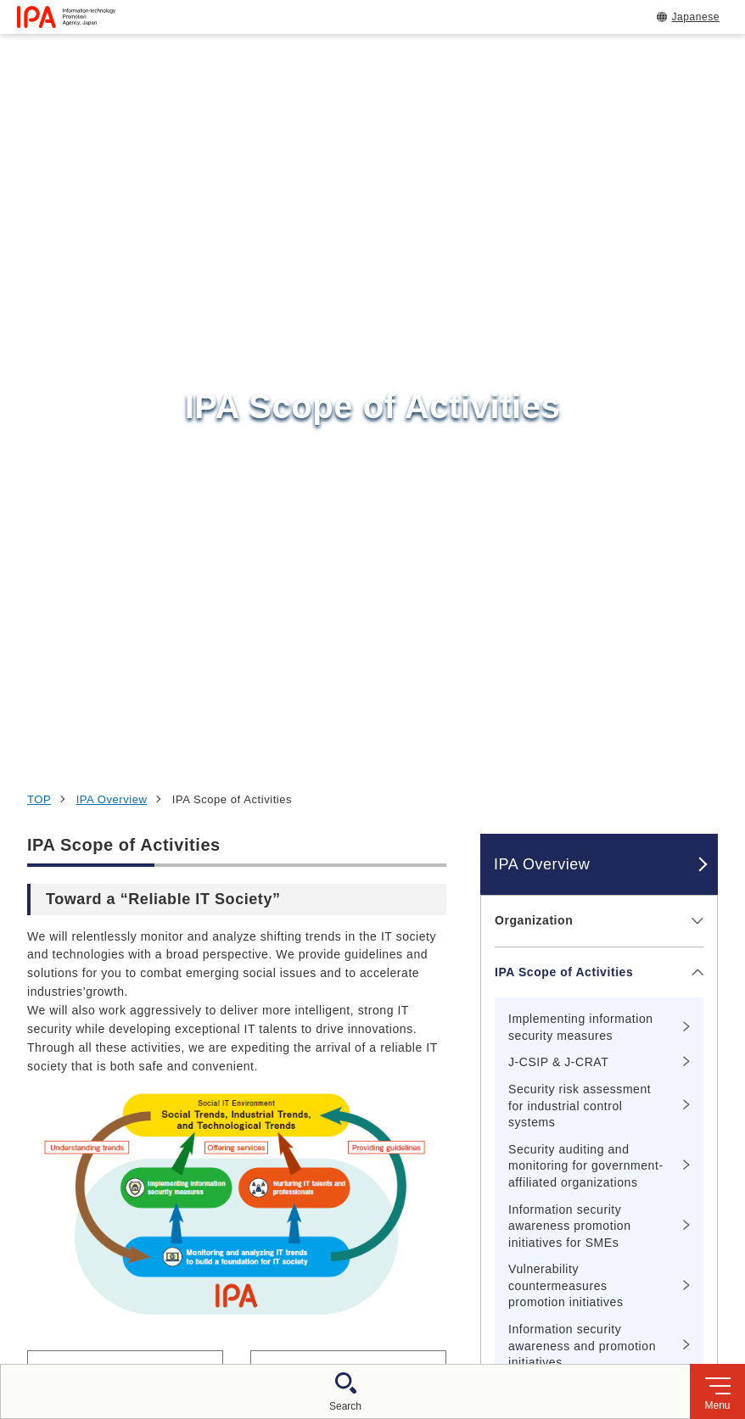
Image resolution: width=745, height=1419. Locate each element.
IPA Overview (112, 145)
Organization (534, 266)
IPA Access (529, 934)
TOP (39, 145)
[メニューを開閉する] (694, 267)
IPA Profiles (530, 986)
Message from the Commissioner (549, 875)
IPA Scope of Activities (564, 317)
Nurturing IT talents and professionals (567, 807)
